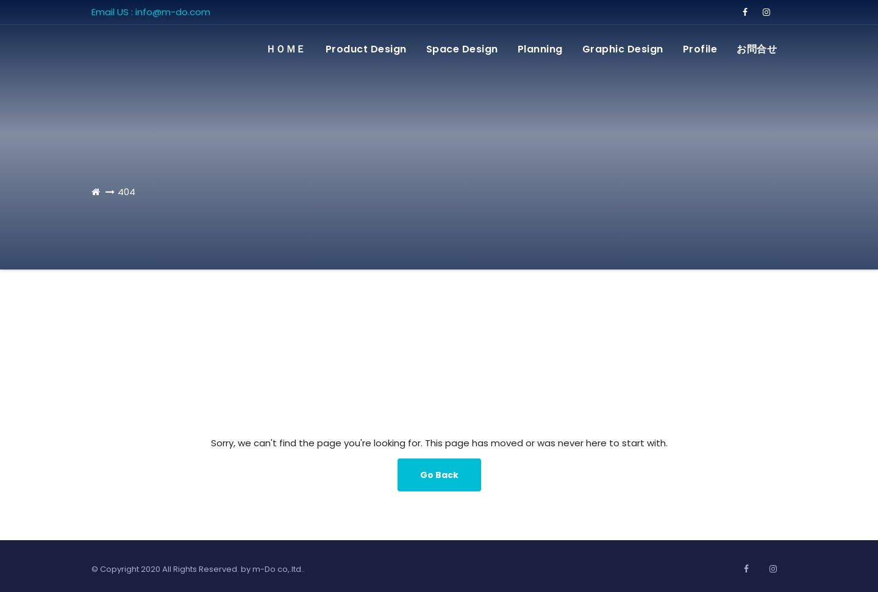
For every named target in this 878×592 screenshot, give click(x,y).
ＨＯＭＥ (286, 49)
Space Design (462, 49)
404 (126, 191)
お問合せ (757, 49)
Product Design (366, 49)
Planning (540, 49)
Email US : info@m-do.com (150, 11)
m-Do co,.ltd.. (278, 569)
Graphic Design (622, 49)
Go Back (439, 475)
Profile (700, 49)
